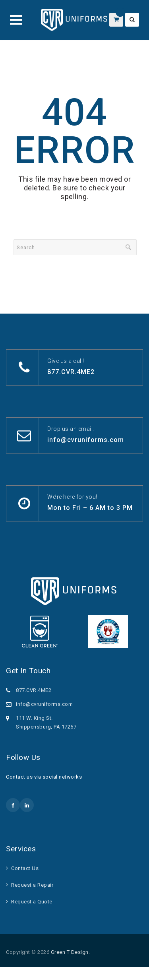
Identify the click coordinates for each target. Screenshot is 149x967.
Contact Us (25, 868)
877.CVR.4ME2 (71, 372)
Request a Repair (32, 885)
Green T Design (70, 952)
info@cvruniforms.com (85, 440)
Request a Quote (31, 902)
